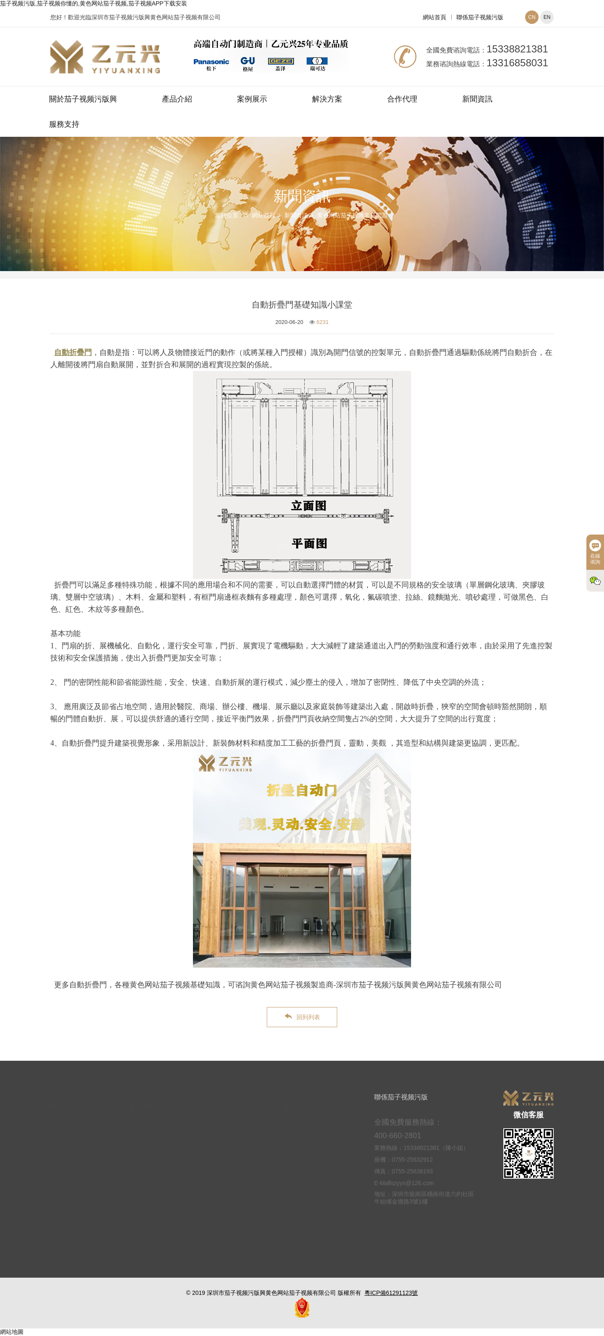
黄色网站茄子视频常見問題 (352, 215)
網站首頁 (434, 17)
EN (547, 17)
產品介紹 (177, 99)
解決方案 (327, 99)
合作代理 (402, 99)
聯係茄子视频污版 (479, 17)
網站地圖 (11, 1331)
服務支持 (64, 124)
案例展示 (252, 99)
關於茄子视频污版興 (83, 99)
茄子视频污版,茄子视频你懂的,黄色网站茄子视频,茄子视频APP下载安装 (93, 3)
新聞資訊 (477, 99)
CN (531, 17)
